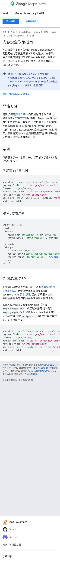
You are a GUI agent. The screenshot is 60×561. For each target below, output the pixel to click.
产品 (13, 32)
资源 (32, 36)
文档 (46, 32)
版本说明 (25, 294)
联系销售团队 (32, 21)
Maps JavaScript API (29, 13)
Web (6, 13)
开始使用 (10, 21)
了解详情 (37, 85)
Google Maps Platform (29, 32)
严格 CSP (20, 114)
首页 (5, 32)
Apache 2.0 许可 (45, 368)
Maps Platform (33, 4)
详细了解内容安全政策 (15, 94)
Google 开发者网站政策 (38, 371)
